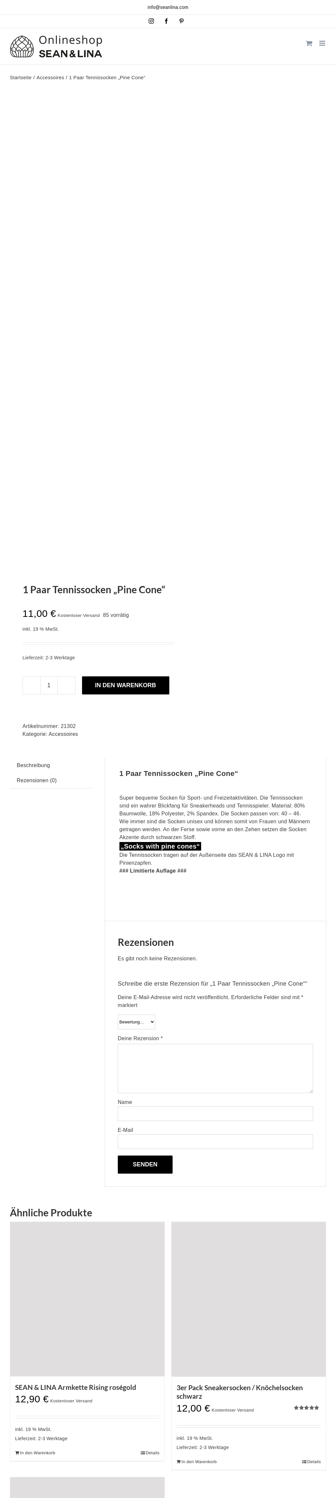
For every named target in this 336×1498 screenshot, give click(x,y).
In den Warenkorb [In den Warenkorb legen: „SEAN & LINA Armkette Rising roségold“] (37, 1452)
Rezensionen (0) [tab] (37, 780)
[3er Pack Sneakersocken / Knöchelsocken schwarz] (249, 1299)
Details (152, 1452)
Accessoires (63, 734)
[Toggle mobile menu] (322, 43)
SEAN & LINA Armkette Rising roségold (75, 1387)
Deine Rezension (140, 1038)
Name (125, 1102)
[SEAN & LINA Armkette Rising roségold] (87, 1299)
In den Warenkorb (125, 685)
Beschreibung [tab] (33, 765)
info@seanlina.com (168, 7)
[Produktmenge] (49, 685)
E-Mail (125, 1130)
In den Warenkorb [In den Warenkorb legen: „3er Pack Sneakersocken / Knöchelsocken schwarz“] (199, 1461)
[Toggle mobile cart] (309, 43)
